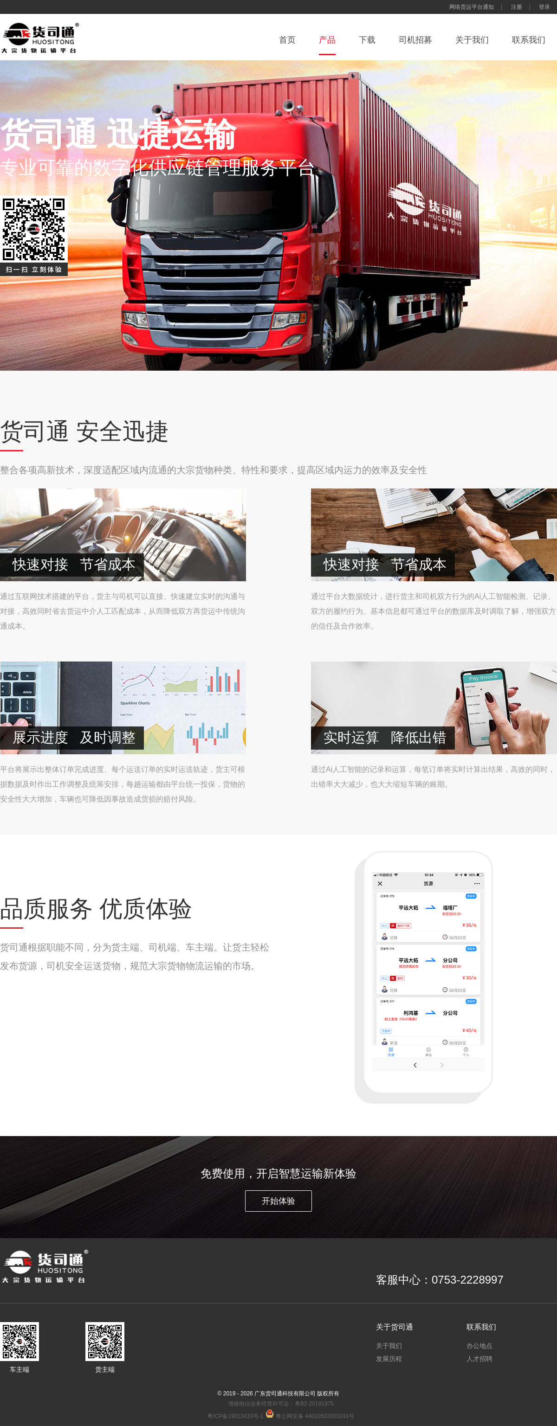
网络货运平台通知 (471, 7)
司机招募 (415, 40)
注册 (516, 7)
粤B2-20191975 (314, 1403)
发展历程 (389, 1358)
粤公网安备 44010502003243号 (309, 1416)
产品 (327, 40)
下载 (367, 40)
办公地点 (479, 1345)
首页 (287, 40)
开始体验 (278, 1201)
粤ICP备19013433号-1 (235, 1416)
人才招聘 (479, 1358)
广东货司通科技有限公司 (285, 1393)
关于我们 (472, 40)
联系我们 (528, 40)
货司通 (46, 37)
